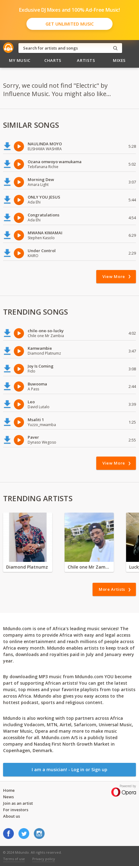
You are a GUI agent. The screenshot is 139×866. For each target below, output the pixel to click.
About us (11, 816)
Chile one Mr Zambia (89, 567)
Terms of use (14, 858)
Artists (86, 60)
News (8, 797)
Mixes (119, 60)
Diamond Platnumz (27, 567)
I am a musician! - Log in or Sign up (69, 769)
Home (9, 790)
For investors (15, 809)
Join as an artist (18, 803)
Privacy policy (43, 858)
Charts (53, 60)
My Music (19, 60)
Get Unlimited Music (70, 24)
